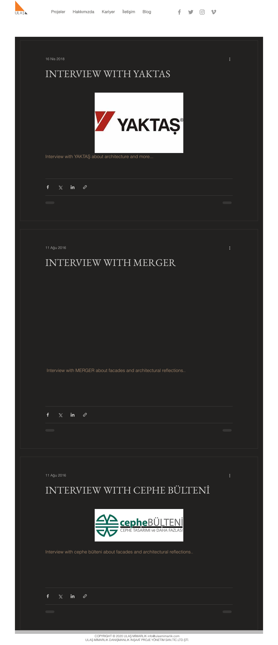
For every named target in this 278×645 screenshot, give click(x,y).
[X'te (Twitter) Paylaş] (60, 187)
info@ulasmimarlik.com (164, 636)
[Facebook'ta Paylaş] (47, 187)
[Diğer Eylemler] (230, 59)
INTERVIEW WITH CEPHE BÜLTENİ (127, 490)
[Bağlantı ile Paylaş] (85, 187)
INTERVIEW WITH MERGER (110, 262)
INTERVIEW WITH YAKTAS (107, 73)
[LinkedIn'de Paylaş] (72, 187)
